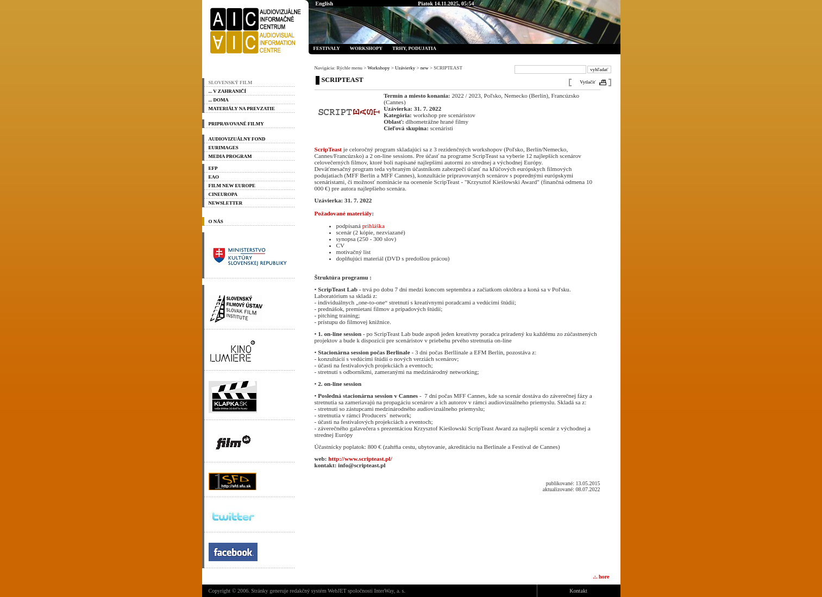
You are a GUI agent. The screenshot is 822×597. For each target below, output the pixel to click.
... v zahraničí (228, 91)
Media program (230, 156)
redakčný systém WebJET (318, 591)
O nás (216, 221)
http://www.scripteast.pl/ (360, 458)
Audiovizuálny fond (237, 139)
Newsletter (226, 203)
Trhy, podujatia (414, 48)
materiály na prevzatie (242, 108)
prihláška (373, 226)
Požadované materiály (343, 213)
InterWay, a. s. (389, 591)
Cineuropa (223, 194)
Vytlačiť (587, 82)
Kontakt (578, 591)
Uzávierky (405, 68)
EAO (214, 177)
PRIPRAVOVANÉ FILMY (236, 123)
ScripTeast (328, 149)
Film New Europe (232, 185)
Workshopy (366, 48)
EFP (213, 168)
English (325, 4)
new (425, 68)
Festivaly (326, 48)
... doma (219, 100)
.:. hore (601, 577)
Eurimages (224, 147)
